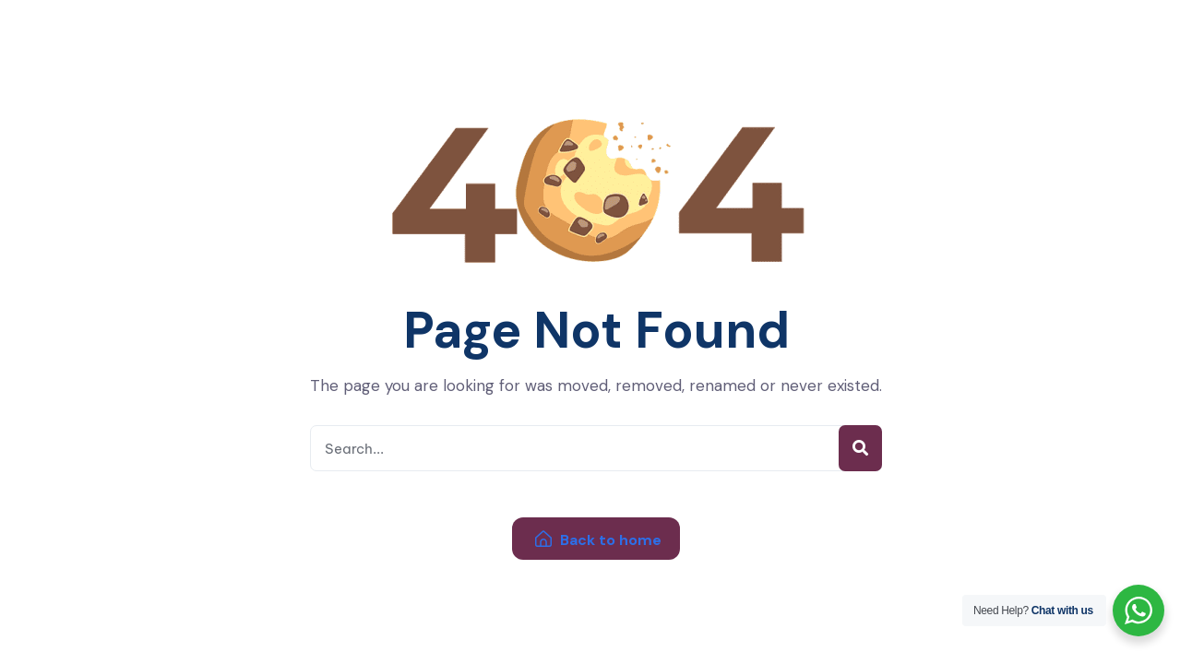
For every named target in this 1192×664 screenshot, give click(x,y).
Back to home (598, 540)
